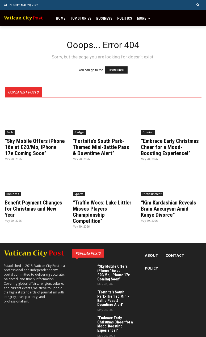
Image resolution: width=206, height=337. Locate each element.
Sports (78, 193)
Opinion (148, 132)
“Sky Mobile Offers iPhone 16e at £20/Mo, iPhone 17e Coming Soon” (34, 147)
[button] (198, 5)
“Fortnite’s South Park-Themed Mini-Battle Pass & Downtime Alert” (103, 147)
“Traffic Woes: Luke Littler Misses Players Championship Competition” (103, 208)
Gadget (79, 132)
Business (12, 193)
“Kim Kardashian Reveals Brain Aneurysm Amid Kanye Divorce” (168, 208)
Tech (9, 132)
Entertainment (152, 193)
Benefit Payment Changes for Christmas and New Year (35, 205)
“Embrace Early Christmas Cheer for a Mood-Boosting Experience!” (170, 147)
